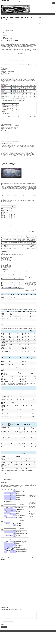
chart (26, 196)
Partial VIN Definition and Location (8, 30)
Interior (4, 37)
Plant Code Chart (5, 35)
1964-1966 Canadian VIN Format (8, 29)
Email (2, 622)
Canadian (10, 45)
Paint (3, 36)
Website (2, 624)
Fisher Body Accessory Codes (7, 38)
